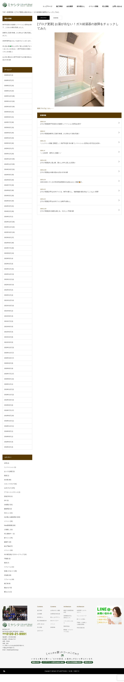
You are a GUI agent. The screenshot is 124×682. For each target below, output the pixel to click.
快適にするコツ (9, 571)
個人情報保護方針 (42, 620)
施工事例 (59, 6)
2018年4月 (7, 447)
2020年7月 (7, 373)
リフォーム (7, 567)
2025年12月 (8, 96)
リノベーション (9, 467)
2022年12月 (8, 274)
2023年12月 (8, 222)
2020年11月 (8, 353)
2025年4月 (7, 138)
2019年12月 (8, 389)
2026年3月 (7, 80)
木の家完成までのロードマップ (14, 554)
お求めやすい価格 (55, 610)
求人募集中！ (8, 533)
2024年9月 (7, 174)
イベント (7, 521)
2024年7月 (7, 185)
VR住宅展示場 (80, 627)
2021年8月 (7, 316)
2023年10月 (8, 232)
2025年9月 (7, 112)
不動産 (6, 558)
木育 (5, 463)
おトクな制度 (8, 471)
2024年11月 (8, 164)
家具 (5, 563)
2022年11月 (8, 279)
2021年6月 (7, 326)
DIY (5, 500)
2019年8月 (7, 405)
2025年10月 (8, 106)
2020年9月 (7, 363)
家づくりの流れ (81, 619)
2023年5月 (7, 258)
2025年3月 (7, 143)
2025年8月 (7, 117)
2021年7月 (7, 321)
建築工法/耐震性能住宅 (68, 611)
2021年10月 (8, 305)
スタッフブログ (9, 484)
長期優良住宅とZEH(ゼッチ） (68, 616)
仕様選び (7, 504)
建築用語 (7, 509)
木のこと (7, 513)
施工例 (6, 583)
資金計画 (7, 496)
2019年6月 (7, 415)
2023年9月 (7, 237)
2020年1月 (7, 384)
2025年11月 (8, 101)
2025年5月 (7, 133)
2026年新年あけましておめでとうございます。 (17, 41)
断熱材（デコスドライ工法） (68, 630)
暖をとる (7, 592)
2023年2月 (7, 263)
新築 (5, 475)
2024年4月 (7, 201)
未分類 (6, 479)
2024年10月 (8, 169)
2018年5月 (7, 442)
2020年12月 (8, 347)
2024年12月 (8, 159)
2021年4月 (7, 337)
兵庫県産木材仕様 (55, 614)
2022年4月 (7, 290)
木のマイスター (54, 620)
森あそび (7, 587)
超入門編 (7, 546)
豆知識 (6, 575)
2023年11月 (8, 227)
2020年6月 (7, 379)
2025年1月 (7, 153)
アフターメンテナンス (11, 492)
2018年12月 (8, 421)
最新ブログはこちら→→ (70, 70)
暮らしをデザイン (55, 617)
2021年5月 (7, 332)
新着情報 (55, 18)
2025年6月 (7, 127)
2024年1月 (7, 216)
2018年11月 (8, 426)
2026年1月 (7, 91)
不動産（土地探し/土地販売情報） (82, 623)
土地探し (7, 529)
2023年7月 (7, 248)
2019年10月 (8, 400)
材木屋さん (81, 6)
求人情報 (105, 6)
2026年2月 (7, 85)
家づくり (7, 538)
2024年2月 (7, 211)
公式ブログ (7, 488)
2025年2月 (7, 148)
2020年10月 (8, 358)
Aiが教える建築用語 (10, 517)
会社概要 (69, 6)
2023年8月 (7, 243)
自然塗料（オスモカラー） (81, 611)
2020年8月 (7, 368)
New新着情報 (8, 525)
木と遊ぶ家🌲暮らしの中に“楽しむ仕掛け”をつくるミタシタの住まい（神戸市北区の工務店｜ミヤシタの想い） (17, 48)
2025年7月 (7, 122)
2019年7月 (7, 410)
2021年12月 (8, 300)
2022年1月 (7, 295)
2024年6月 (7, 190)
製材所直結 (67, 626)
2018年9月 (7, 431)
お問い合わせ (117, 6)
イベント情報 (93, 6)
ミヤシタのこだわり (68, 622)
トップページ (47, 6)
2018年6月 (7, 436)
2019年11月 (8, 394)
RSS (3, 670)
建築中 (6, 542)
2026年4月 (7, 75)
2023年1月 (7, 269)
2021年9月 (7, 311)
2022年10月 (8, 284)
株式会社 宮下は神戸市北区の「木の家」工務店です (65, 671)
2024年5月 (7, 195)
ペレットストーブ (81, 615)
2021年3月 (7, 342)
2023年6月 (7, 253)
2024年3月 (7, 206)
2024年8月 (7, 180)
